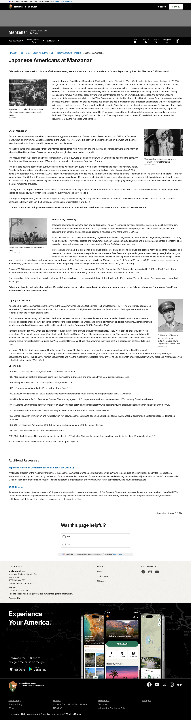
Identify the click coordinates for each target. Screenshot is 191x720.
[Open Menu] (176, 7)
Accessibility (15, 700)
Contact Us (14, 598)
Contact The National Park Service (70, 704)
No (68, 544)
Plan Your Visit (16, 41)
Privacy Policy (15, 704)
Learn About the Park (35, 41)
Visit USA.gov (73, 714)
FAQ (100, 571)
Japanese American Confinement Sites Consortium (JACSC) (41, 467)
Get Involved (53, 41)
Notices (57, 700)
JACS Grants (16, 487)
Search (161, 6)
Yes (68, 536)
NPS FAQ (58, 708)
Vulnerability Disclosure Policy (112, 708)
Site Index (102, 576)
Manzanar (18, 32)
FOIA (11, 708)
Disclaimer (103, 704)
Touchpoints (117, 554)
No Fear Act (103, 700)
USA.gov (146, 700)
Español (101, 581)
